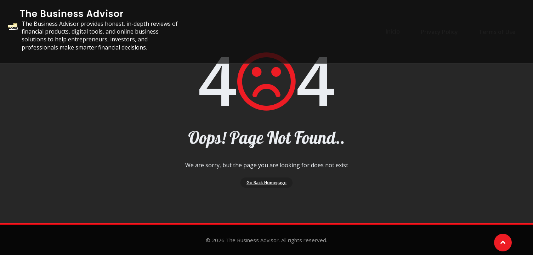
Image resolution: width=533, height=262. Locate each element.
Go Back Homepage (266, 185)
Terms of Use (496, 31)
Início (402, 31)
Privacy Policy (443, 31)
